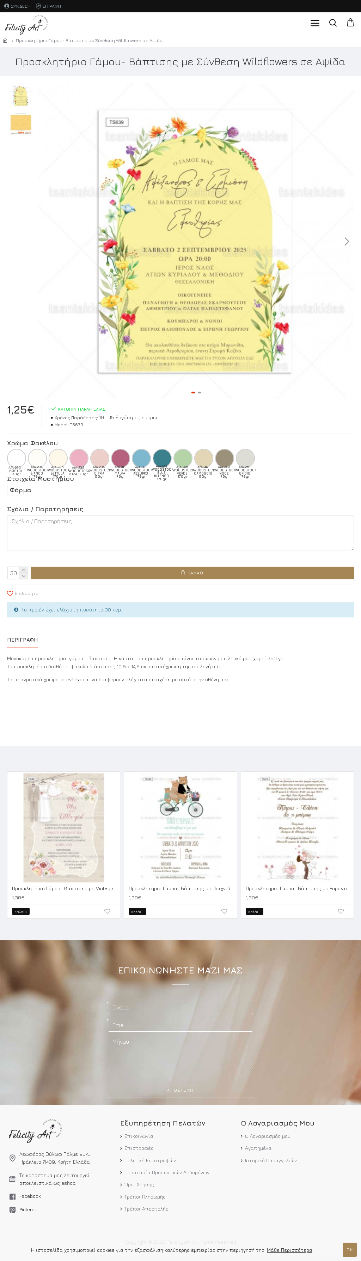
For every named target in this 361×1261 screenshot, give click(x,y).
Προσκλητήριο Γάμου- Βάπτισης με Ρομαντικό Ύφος (299, 888)
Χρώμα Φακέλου (32, 443)
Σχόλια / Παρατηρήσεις (45, 509)
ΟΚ (350, 1249)
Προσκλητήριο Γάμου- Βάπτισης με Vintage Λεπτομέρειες (65, 888)
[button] (347, 241)
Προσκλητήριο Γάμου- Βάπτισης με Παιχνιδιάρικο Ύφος (182, 888)
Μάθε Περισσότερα (289, 1250)
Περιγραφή (22, 639)
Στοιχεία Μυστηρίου (40, 478)
